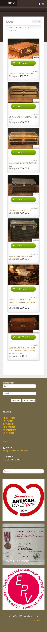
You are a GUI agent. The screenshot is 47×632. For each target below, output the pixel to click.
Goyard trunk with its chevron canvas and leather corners (23, 303)
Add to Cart (23, 63)
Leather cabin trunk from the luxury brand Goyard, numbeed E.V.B (22, 351)
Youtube (8, 433)
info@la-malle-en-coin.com (15, 451)
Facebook (9, 418)
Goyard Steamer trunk (20, 210)
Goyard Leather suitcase (21, 74)
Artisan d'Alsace (15, 516)
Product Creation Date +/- (18, 28)
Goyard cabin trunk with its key (23, 118)
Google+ (8, 424)
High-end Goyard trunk (20, 256)
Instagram (9, 430)
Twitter (8, 421)
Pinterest (9, 427)
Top (36, 620)
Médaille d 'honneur (17, 561)
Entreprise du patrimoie (20, 605)
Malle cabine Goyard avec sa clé (23, 164)
